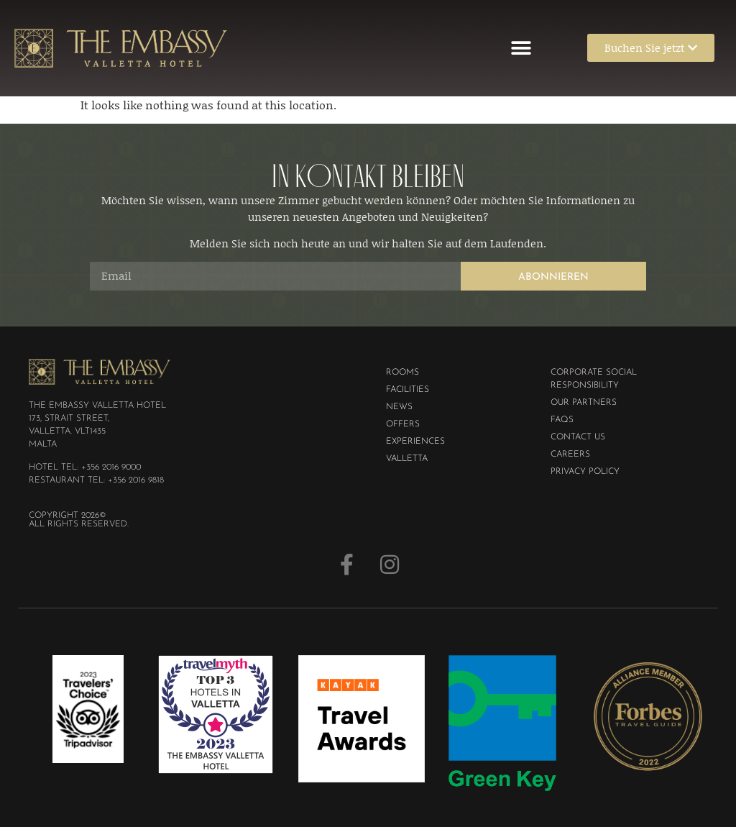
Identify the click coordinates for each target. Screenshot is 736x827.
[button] (521, 48)
